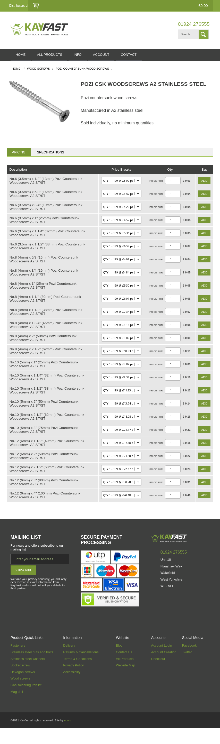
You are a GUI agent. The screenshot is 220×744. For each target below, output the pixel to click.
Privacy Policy (73, 681)
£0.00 (199, 6)
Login (121, 6)
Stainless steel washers (28, 674)
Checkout (161, 6)
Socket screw (20, 681)
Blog (119, 661)
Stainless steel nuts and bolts (32, 667)
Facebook (189, 661)
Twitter (187, 667)
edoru (68, 736)
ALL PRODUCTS (57, 56)
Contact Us (140, 6)
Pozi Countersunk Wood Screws (82, 70)
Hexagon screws (23, 687)
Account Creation (163, 667)
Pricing (19, 155)
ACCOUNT (119, 56)
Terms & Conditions (77, 674)
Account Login (161, 661)
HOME (23, 56)
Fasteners (18, 661)
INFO (91, 56)
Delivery (69, 661)
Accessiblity (71, 687)
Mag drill (17, 707)
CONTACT (151, 56)
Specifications (50, 155)
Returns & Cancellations (80, 667)
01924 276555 (194, 24)
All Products (124, 674)
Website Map (125, 681)
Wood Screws (38, 70)
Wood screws (20, 694)
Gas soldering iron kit (26, 700)
